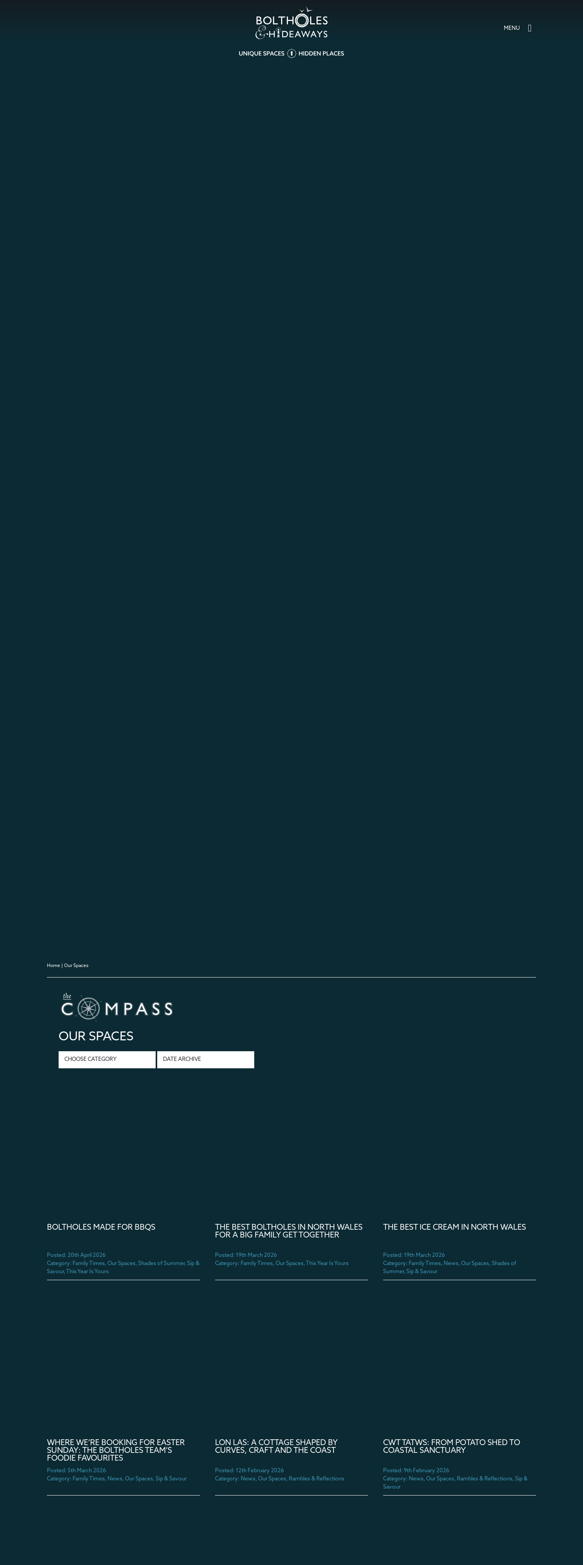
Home (53, 966)
